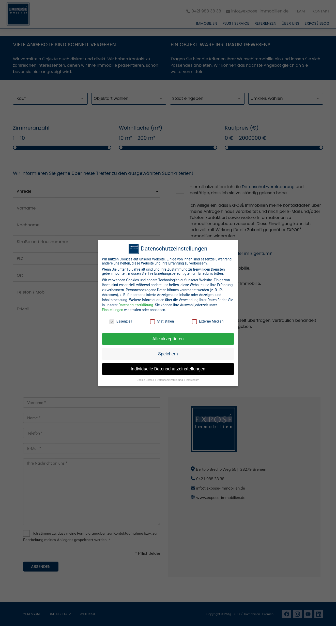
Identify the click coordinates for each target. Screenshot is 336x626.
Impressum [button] (192, 377)
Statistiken (162, 319)
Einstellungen (112, 307)
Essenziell (120, 319)
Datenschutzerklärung (135, 302)
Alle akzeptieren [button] (168, 336)
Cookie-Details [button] (146, 377)
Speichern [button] (168, 351)
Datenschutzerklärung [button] (170, 377)
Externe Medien (207, 319)
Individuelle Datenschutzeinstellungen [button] (168, 366)
